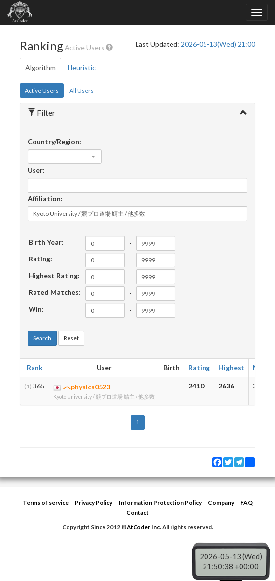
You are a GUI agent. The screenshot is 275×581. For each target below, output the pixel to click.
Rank (35, 367)
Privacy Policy (93, 502)
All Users (81, 90)
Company (221, 502)
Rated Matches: (55, 292)
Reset (71, 338)
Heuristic (82, 68)
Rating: (40, 259)
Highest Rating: (54, 275)
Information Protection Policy (160, 502)
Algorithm (40, 68)
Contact (137, 512)
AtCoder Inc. (144, 527)
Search (42, 338)
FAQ (247, 502)
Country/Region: (54, 141)
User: (36, 170)
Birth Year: (46, 242)
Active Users (42, 90)
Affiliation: (45, 198)
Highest (231, 367)
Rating (199, 367)
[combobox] (65, 156)
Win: (36, 309)
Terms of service (46, 502)
